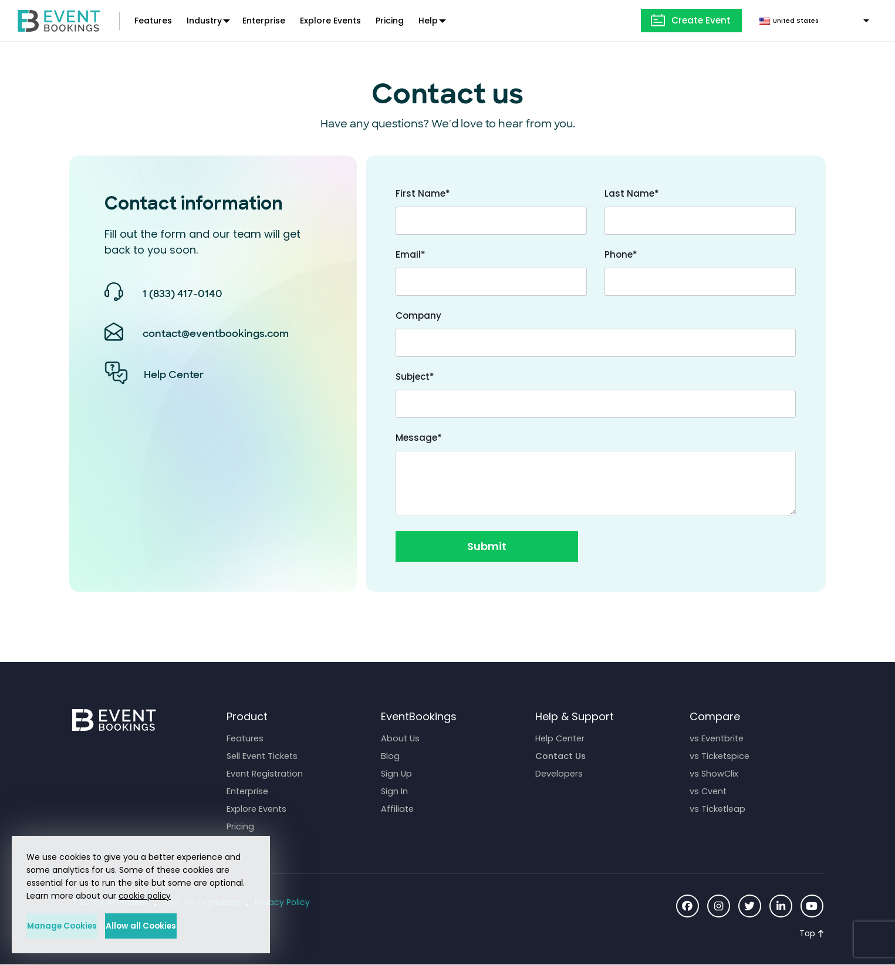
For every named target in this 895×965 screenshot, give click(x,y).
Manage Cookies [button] (80, 926)
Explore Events (330, 20)
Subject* (415, 376)
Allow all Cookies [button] (196, 926)
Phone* (620, 254)
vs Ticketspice (720, 756)
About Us (401, 738)
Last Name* (631, 193)
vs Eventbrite (718, 738)
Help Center (561, 738)
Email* (410, 254)
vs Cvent (709, 791)
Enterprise (263, 20)
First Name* (423, 193)
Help (428, 20)
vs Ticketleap (718, 808)
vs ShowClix (714, 773)
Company (418, 315)
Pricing (390, 20)
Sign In (394, 791)
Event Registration (266, 773)
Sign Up (397, 773)
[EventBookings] (59, 19)
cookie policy (145, 895)
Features (153, 20)
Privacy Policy (284, 903)
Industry (204, 20)
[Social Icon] (685, 906)
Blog (390, 756)
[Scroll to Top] (811, 933)
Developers (560, 773)
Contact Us (561, 756)
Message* (419, 437)
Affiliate (398, 808)
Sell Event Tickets (264, 756)
